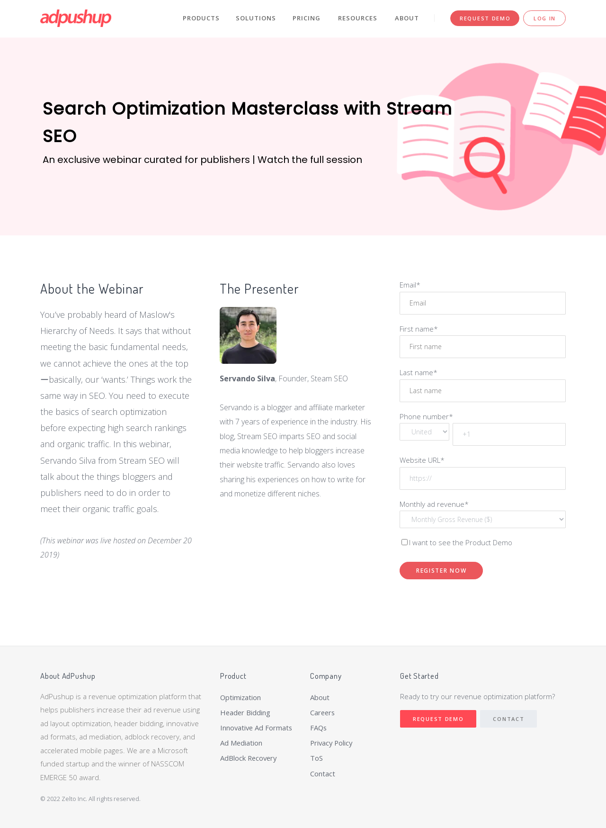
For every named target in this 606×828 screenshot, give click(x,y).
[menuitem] (258, 767)
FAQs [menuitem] (319, 728)
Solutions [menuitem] (256, 18)
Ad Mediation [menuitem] (241, 743)
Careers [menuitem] (323, 712)
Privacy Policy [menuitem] (332, 743)
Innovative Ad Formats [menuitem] (257, 728)
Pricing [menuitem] (307, 18)
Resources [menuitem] (357, 18)
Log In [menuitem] (545, 18)
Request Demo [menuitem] (485, 18)
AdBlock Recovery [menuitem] (249, 759)
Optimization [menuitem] (241, 697)
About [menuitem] (407, 18)
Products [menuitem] (201, 18)
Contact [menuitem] (322, 774)
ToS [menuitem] (316, 759)
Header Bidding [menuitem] (245, 712)
